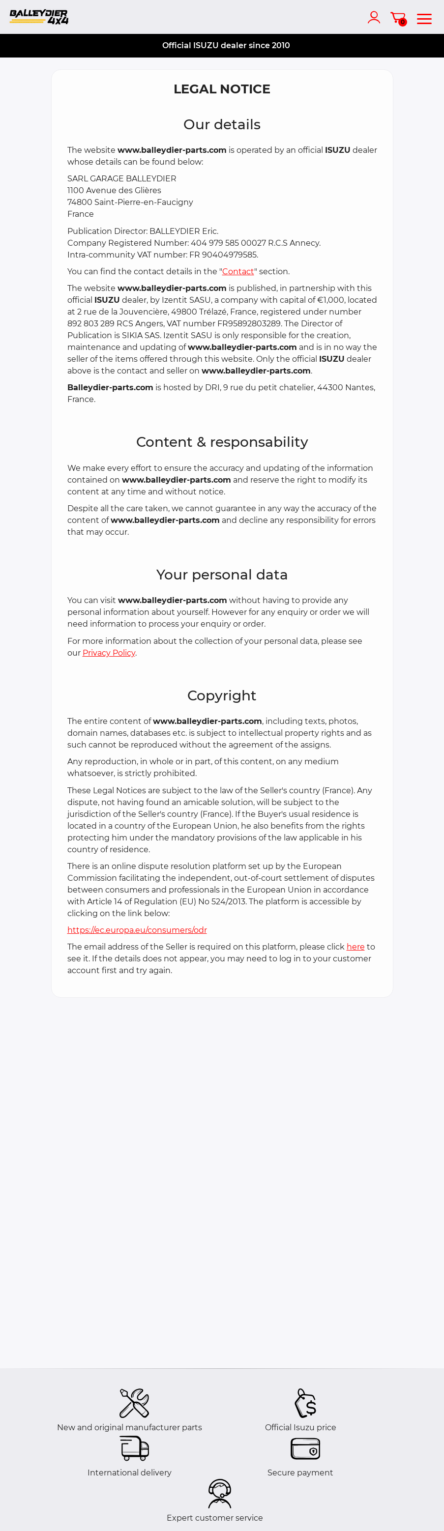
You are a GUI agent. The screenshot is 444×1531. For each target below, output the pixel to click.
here (356, 947)
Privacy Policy (109, 653)
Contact (238, 271)
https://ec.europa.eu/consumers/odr (137, 930)
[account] (376, 17)
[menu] (424, 17)
